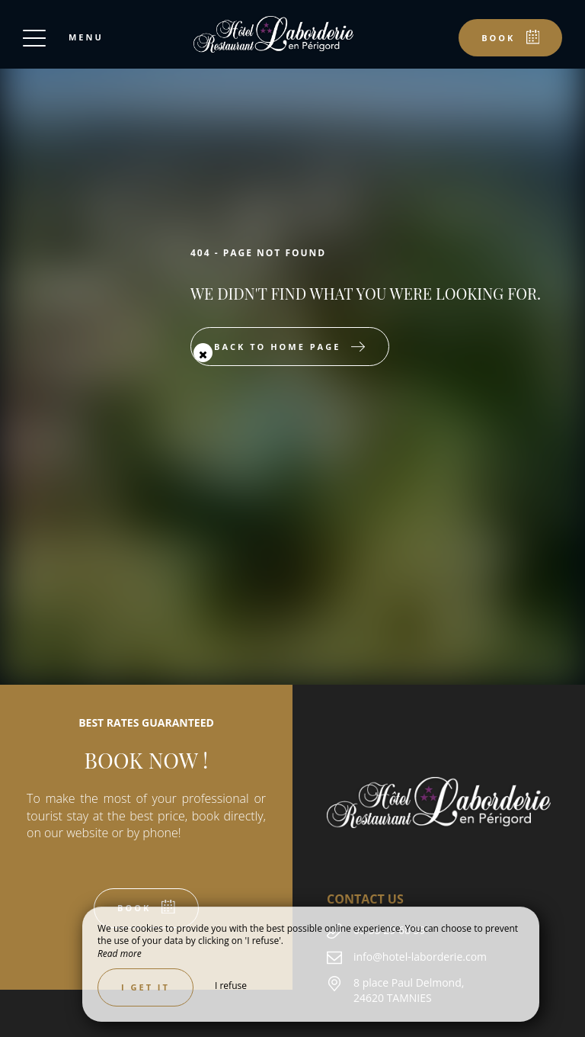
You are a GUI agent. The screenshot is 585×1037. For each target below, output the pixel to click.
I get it (145, 987)
